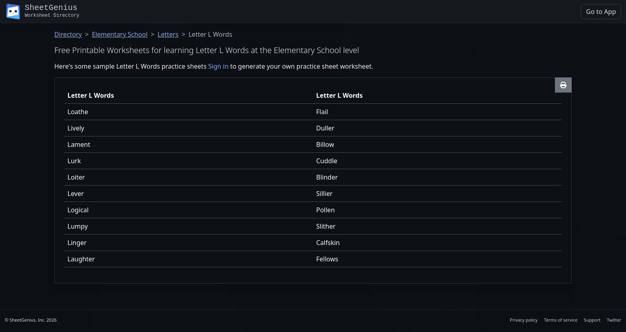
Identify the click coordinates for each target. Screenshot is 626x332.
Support (592, 320)
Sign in (218, 66)
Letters (168, 34)
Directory (68, 34)
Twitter (614, 320)
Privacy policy (524, 320)
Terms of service (561, 320)
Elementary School (119, 34)
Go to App (601, 11)
